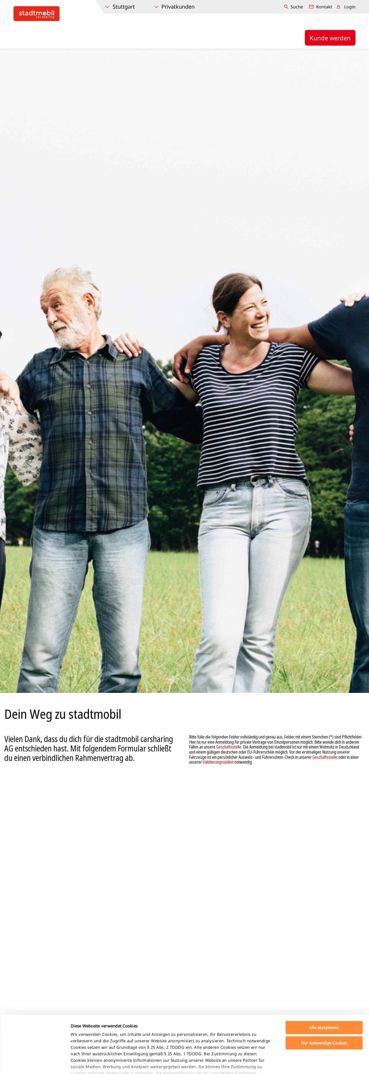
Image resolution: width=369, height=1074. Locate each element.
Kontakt (324, 7)
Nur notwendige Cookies (324, 1005)
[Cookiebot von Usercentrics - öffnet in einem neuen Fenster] (34, 1063)
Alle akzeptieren (324, 990)
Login (350, 7)
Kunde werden (330, 38)
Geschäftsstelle (228, 747)
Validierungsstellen (218, 762)
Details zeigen (284, 1063)
